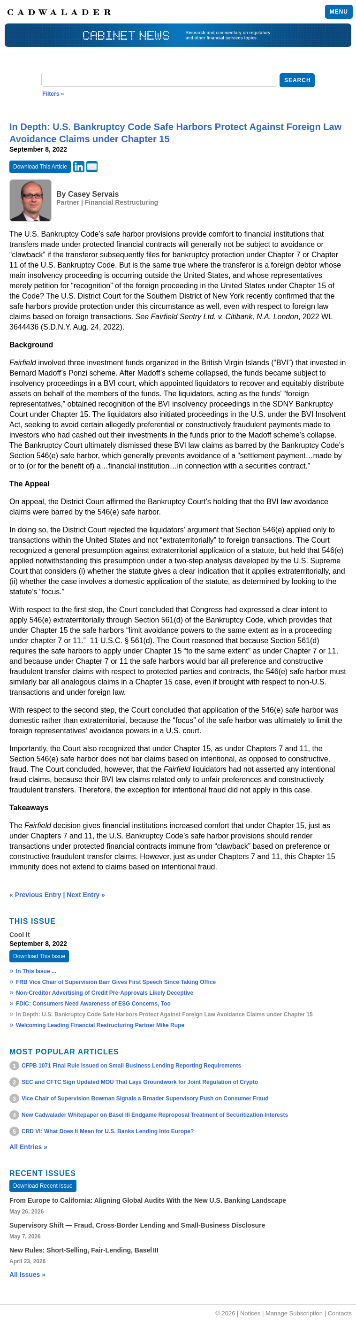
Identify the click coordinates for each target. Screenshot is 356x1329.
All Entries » (28, 1147)
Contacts (340, 1313)
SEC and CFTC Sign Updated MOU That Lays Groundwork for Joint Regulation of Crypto (140, 1082)
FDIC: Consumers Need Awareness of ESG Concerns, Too (93, 1003)
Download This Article (40, 166)
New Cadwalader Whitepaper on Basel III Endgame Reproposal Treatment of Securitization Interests (155, 1115)
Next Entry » (86, 895)
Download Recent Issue (43, 1186)
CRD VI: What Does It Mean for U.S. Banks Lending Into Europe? (108, 1131)
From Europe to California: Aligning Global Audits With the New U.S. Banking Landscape (147, 1200)
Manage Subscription (294, 1313)
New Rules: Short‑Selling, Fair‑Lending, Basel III (84, 1250)
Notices (250, 1313)
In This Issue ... (36, 971)
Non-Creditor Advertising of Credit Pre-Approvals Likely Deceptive (104, 993)
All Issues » (27, 1274)
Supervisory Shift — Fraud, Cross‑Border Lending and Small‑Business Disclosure (137, 1225)
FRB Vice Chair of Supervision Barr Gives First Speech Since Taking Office (116, 982)
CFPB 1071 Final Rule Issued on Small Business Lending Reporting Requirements (131, 1065)
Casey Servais (93, 194)
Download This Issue (39, 956)
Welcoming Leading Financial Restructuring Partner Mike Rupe (100, 1025)
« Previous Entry (35, 895)
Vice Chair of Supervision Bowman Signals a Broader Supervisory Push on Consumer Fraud (145, 1098)
